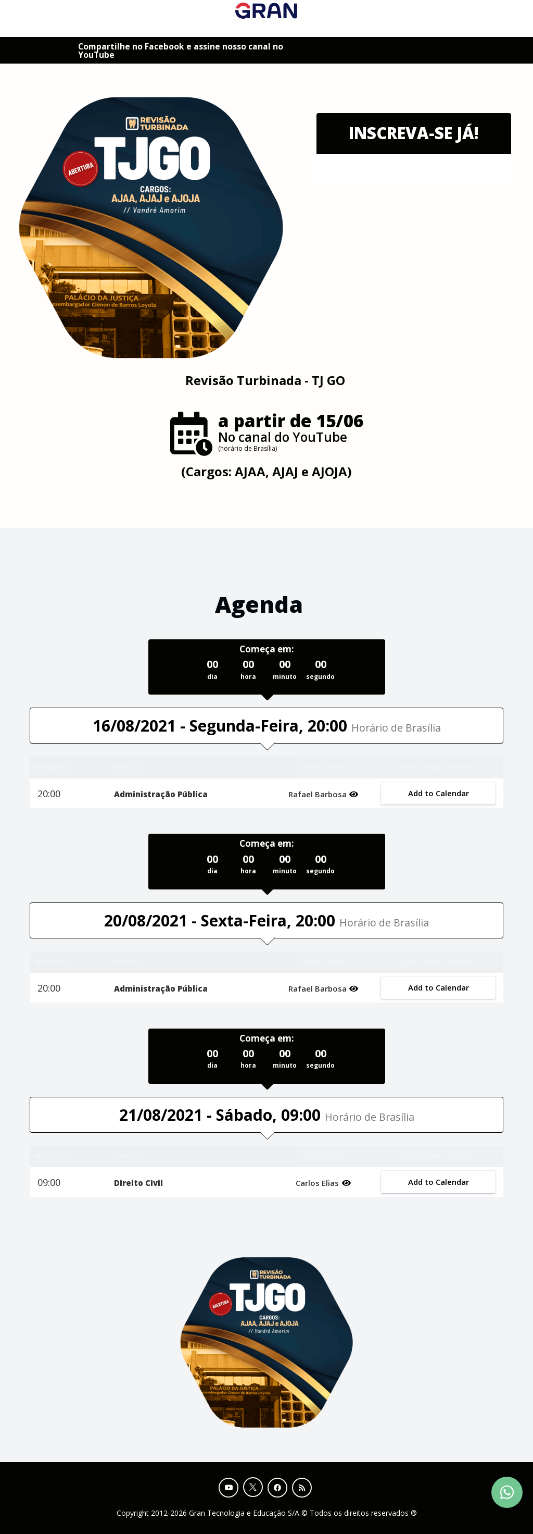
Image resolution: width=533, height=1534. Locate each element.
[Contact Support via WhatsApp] (507, 1492)
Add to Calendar (438, 793)
